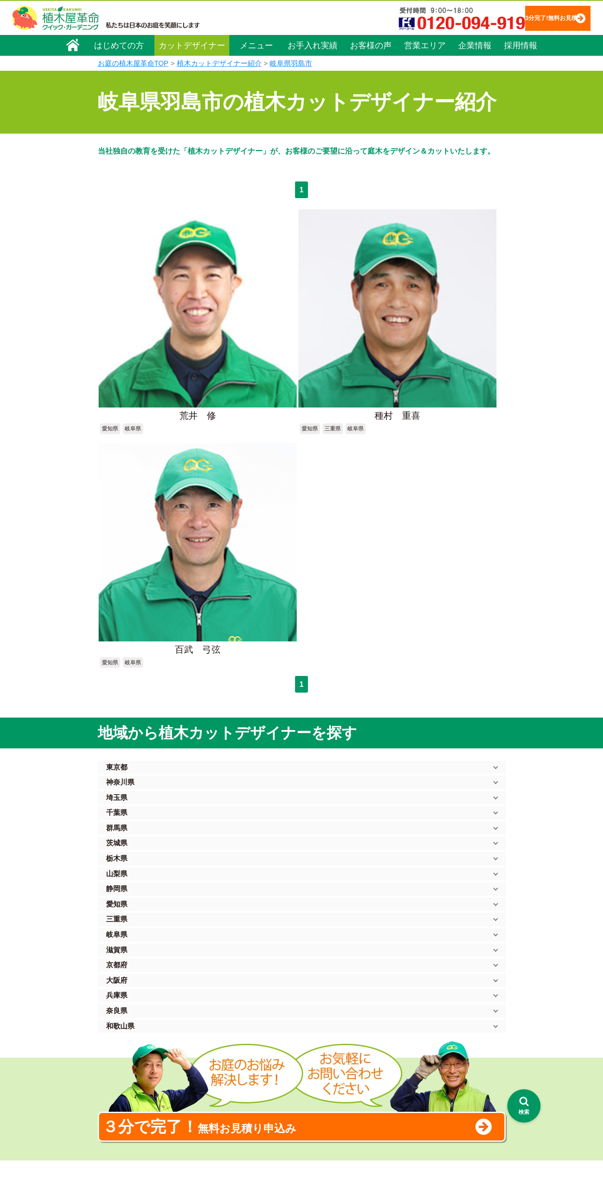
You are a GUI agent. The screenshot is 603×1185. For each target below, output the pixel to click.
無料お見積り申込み (275, 805)
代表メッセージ (123, 1042)
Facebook (411, 1108)
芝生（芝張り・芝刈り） (238, 1079)
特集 (298, 1139)
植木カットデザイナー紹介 (219, 63)
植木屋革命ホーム (229, 1001)
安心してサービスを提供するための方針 (453, 1041)
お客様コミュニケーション (138, 1065)
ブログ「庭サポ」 (423, 1077)
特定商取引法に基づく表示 (436, 1029)
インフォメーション (323, 1154)
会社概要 (115, 1019)
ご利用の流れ (313, 1044)
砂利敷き (217, 1091)
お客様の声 (371, 44)
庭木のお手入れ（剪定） (238, 1044)
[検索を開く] (524, 1106)
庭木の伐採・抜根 (229, 1056)
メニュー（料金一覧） (236, 1016)
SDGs (300, 1123)
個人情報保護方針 (424, 1017)
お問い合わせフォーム (430, 1062)
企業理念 (115, 1030)
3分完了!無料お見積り (534, 17)
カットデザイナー (192, 44)
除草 (212, 1067)
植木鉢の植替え (226, 1126)
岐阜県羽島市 (291, 63)
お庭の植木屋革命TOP (133, 63)
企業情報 (474, 44)
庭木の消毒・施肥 (229, 1103)
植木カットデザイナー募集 (437, 1092)
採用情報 (520, 44)
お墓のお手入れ (226, 1138)
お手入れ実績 (312, 44)
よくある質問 (313, 1056)
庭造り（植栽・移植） (235, 1114)
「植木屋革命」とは (322, 1032)
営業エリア (425, 44)
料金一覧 (217, 1032)
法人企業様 (117, 1077)
